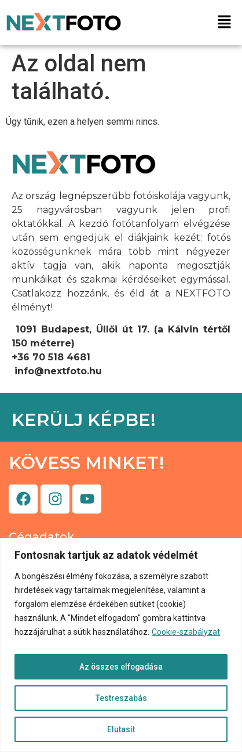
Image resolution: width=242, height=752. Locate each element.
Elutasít (121, 729)
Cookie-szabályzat (186, 632)
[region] (121, 645)
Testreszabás (121, 698)
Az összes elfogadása (121, 666)
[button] (224, 23)
